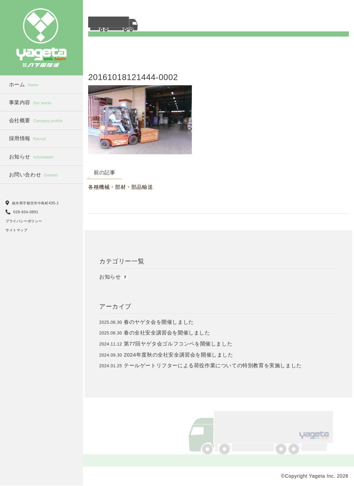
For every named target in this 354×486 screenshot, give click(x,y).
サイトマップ (17, 230)
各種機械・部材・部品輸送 (120, 187)
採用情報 (27, 138)
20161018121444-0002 (133, 77)
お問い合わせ (33, 174)
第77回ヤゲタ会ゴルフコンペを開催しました (178, 344)
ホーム (23, 84)
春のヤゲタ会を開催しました (159, 322)
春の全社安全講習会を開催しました (167, 333)
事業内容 (30, 102)
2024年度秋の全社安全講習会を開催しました (178, 355)
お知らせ (31, 156)
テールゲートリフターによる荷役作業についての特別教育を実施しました (213, 365)
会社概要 (36, 120)
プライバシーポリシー (24, 221)
